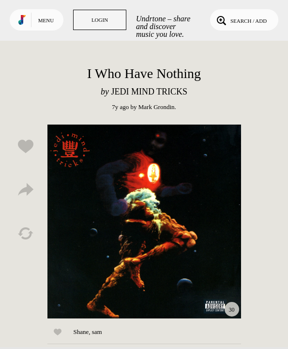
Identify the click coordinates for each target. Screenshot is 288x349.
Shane (81, 331)
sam (97, 331)
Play (144, 221)
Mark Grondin (156, 107)
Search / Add (241, 20)
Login (99, 20)
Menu (46, 20)
